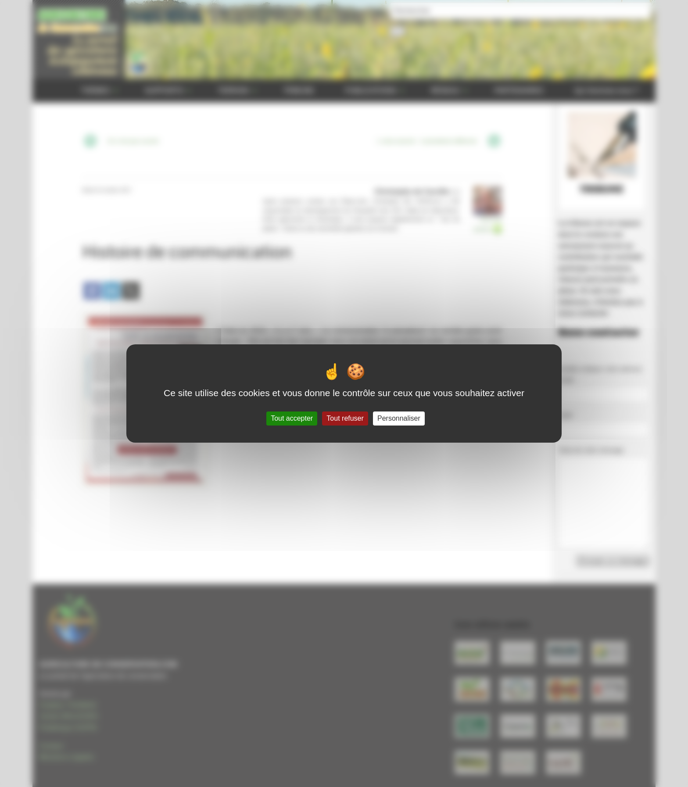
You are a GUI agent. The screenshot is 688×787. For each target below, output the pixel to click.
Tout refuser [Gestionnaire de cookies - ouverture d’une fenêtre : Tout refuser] (344, 418)
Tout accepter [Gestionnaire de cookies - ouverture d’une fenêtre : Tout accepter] (292, 418)
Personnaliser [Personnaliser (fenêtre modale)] (398, 418)
